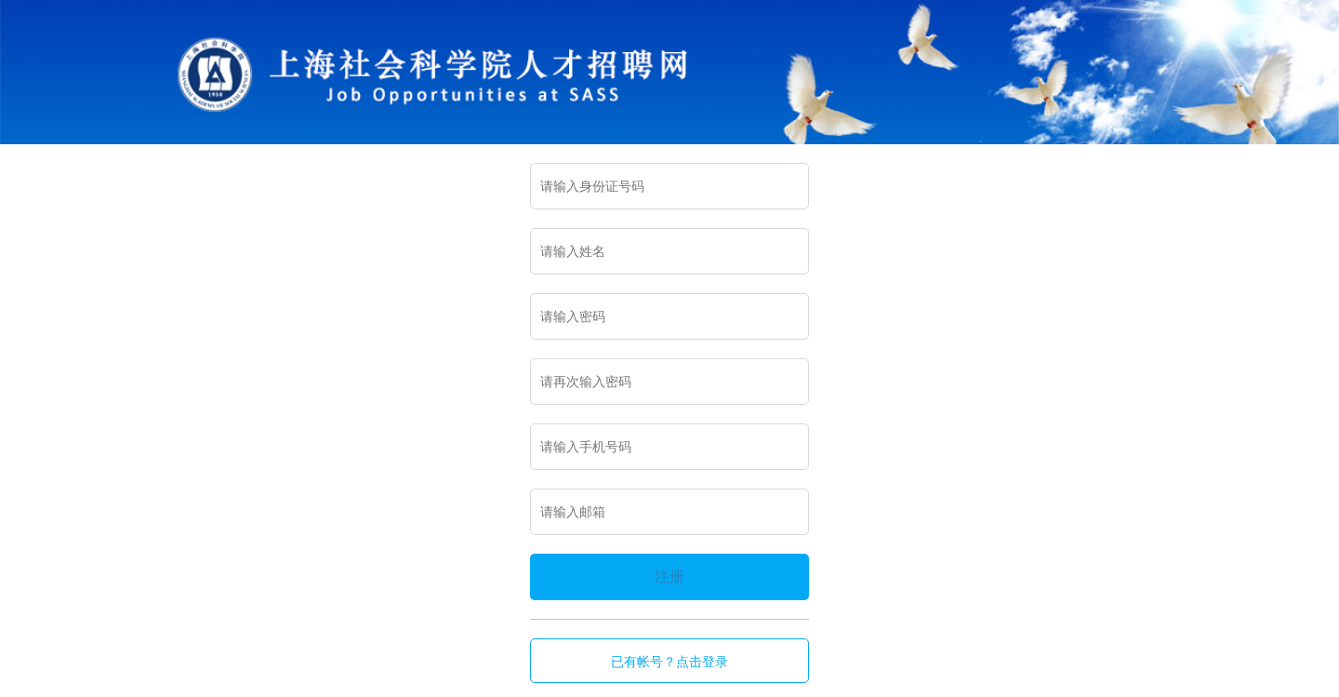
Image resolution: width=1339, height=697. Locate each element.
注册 (669, 576)
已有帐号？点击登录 (669, 661)
